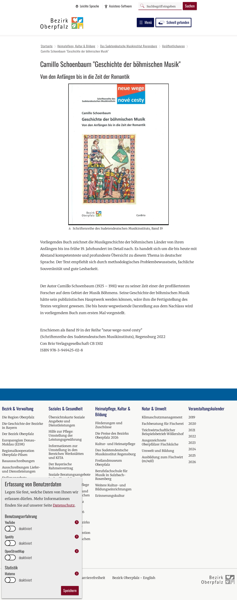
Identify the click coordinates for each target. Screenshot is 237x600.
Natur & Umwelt (154, 408)
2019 (191, 417)
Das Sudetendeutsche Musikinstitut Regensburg (115, 452)
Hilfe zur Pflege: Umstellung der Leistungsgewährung (65, 435)
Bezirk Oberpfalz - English (133, 578)
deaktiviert (25, 528)
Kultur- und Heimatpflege (115, 444)
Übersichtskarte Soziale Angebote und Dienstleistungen (67, 421)
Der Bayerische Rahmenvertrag (61, 466)
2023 (192, 443)
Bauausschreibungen (18, 461)
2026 (192, 462)
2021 (191, 430)
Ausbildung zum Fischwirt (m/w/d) (162, 459)
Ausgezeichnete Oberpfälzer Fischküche (160, 442)
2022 (192, 436)
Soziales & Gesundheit (66, 408)
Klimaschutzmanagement (162, 417)
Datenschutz (64, 505)
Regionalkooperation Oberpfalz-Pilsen (18, 453)
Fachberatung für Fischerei (163, 424)
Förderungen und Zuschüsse (108, 425)
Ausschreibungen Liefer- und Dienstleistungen (21, 469)
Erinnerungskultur (110, 496)
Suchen (190, 5)
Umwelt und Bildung (158, 451)
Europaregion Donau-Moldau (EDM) (19, 442)
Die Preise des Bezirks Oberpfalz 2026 (112, 435)
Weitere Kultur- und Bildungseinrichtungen (113, 487)
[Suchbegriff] (160, 6)
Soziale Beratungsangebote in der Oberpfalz (69, 477)
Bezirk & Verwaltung (17, 408)
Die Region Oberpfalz (18, 417)
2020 (192, 424)
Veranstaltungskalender (206, 408)
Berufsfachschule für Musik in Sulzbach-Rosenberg (111, 475)
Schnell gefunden (173, 22)
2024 (192, 449)
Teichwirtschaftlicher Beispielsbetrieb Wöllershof (163, 432)
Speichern (70, 590)
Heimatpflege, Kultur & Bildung (112, 411)
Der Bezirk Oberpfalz (18, 434)
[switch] (10, 528)
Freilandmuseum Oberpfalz (108, 462)
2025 (192, 455)
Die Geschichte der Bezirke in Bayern (22, 426)
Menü (145, 22)
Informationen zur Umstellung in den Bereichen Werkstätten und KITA (66, 452)
